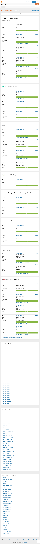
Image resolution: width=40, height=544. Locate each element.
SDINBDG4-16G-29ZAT (7, 367)
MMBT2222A (5, 517)
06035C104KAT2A (6, 529)
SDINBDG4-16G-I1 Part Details (22, 169)
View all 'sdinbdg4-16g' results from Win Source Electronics (12, 337)
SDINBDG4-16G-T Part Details (22, 77)
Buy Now (27, 135)
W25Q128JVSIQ (6, 411)
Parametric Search (22, 539)
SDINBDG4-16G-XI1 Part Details (22, 66)
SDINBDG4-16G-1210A (7, 363)
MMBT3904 (5, 483)
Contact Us (8, 539)
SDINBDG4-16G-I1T (20, 253)
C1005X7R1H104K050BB (7, 479)
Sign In (38, 1)
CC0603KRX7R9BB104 (7, 511)
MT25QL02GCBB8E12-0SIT (8, 461)
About (11, 539)
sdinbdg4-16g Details (35, 10)
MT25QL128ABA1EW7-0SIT (8, 433)
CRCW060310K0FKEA (7, 489)
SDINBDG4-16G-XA (20, 101)
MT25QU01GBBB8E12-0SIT (8, 423)
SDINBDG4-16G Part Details (21, 119)
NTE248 (4, 477)
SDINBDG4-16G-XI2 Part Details (22, 313)
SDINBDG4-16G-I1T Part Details (22, 262)
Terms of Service (33, 539)
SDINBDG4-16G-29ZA (7, 365)
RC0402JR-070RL (6, 491)
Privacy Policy (28, 539)
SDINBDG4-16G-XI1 (20, 57)
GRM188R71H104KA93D (7, 493)
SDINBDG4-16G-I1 (19, 161)
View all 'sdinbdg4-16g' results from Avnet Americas (10, 80)
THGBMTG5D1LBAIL (7, 429)
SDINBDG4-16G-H (6, 357)
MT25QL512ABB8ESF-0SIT (8, 417)
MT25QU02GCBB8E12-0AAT (8, 451)
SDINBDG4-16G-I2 (6, 371)
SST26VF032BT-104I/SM (7, 463)
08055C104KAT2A (6, 519)
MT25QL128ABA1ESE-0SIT (8, 413)
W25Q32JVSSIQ (6, 419)
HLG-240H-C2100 (6, 481)
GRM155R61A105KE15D (7, 525)
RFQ (27, 30)
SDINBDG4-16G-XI (20, 46)
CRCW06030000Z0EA (7, 507)
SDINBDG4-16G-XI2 (20, 305)
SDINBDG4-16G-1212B (7, 361)
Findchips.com (1, 2)
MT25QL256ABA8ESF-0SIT (8, 447)
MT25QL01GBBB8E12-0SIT (8, 431)
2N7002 (4, 527)
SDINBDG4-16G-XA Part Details (22, 137)
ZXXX (4, 487)
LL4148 (4, 535)
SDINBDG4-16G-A (6, 369)
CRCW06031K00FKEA (7, 523)
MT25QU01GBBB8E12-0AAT (8, 455)
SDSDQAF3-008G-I (6, 421)
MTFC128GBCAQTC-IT (7, 457)
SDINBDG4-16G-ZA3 (7, 353)
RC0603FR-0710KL (6, 515)
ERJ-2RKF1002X (6, 521)
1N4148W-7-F (5, 499)
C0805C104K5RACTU (7, 497)
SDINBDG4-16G (19, 23)
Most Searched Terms (16, 539)
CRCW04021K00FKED (7, 495)
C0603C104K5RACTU (7, 503)
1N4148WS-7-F (5, 505)
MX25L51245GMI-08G (7, 467)
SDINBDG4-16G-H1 (20, 34)
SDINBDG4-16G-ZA (20, 150)
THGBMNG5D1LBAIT (7, 465)
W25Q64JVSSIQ (6, 415)
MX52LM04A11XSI (6, 445)
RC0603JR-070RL (6, 533)
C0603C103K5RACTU (7, 531)
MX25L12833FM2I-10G (7, 469)
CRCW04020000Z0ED (7, 509)
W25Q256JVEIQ (6, 449)
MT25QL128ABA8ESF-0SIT (8, 437)
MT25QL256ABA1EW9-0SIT (8, 425)
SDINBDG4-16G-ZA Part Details (22, 158)
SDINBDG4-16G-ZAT (7, 401)
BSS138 (4, 513)
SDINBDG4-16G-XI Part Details (22, 54)
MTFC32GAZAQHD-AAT (7, 439)
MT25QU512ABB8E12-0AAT (8, 435)
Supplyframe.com (24, 542)
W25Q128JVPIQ (6, 453)
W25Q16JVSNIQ (6, 443)
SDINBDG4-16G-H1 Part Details (22, 43)
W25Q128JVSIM (6, 427)
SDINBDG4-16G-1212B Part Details (23, 273)
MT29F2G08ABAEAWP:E (7, 459)
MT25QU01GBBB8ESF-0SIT (8, 441)
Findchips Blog (28, 1)
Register (34, 1)
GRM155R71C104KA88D (7, 501)
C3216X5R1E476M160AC (7, 485)
